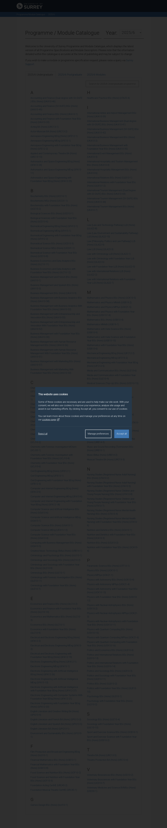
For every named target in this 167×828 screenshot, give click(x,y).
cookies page (51, 419)
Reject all (42, 433)
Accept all (122, 433)
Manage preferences (98, 433)
